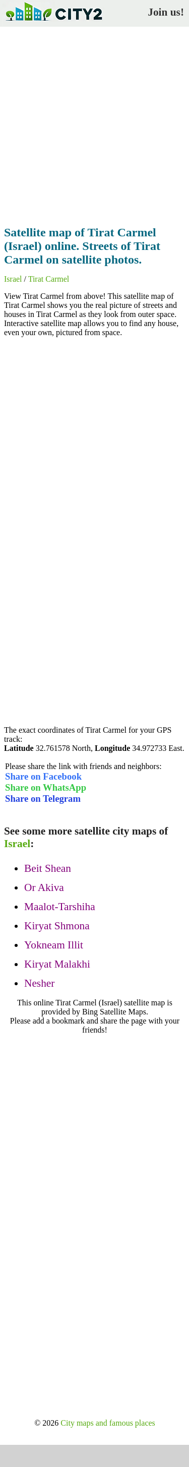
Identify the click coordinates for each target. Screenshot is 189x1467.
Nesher (39, 983)
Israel (13, 279)
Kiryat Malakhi (57, 964)
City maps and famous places (107, 1423)
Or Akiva (44, 887)
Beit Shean (47, 868)
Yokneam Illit (53, 945)
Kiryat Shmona (57, 926)
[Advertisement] (94, 123)
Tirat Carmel (49, 279)
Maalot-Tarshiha (59, 907)
